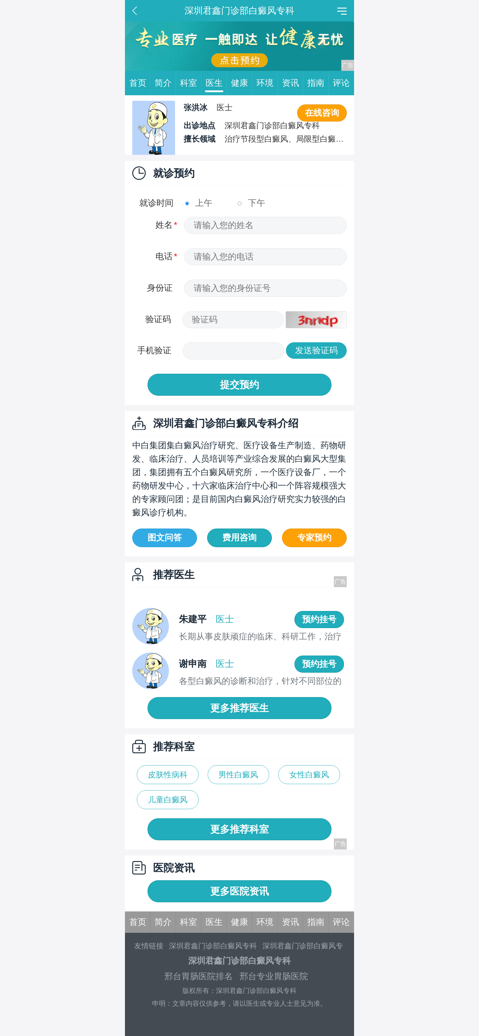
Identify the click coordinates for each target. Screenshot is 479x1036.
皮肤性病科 (168, 774)
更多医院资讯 (239, 891)
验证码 (158, 319)
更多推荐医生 (239, 708)
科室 (190, 83)
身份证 (160, 288)
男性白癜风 (238, 774)
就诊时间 (156, 203)
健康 (241, 83)
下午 (251, 203)
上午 (199, 203)
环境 (267, 83)
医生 (216, 83)
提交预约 (239, 384)
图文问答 (165, 537)
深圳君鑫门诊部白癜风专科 (213, 946)
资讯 (292, 83)
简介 (165, 83)
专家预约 (314, 537)
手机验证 (154, 350)
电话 (164, 256)
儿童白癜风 (168, 799)
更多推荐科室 (239, 829)
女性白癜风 (309, 774)
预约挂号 (319, 619)
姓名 (164, 225)
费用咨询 (239, 537)
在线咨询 (322, 113)
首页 (140, 83)
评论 (341, 83)
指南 (318, 83)
